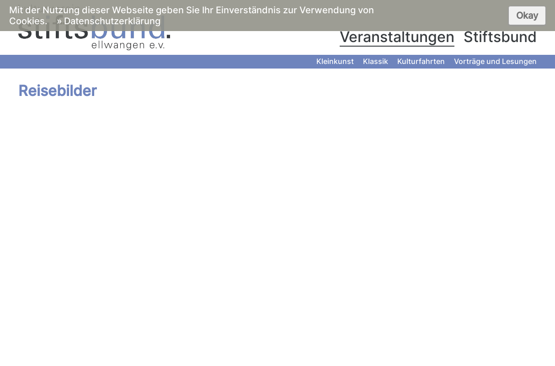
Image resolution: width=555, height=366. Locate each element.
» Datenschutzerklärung (108, 21)
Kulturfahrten (421, 61)
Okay (527, 15)
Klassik (375, 61)
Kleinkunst (335, 61)
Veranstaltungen (397, 37)
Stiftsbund (500, 37)
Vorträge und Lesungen (495, 61)
